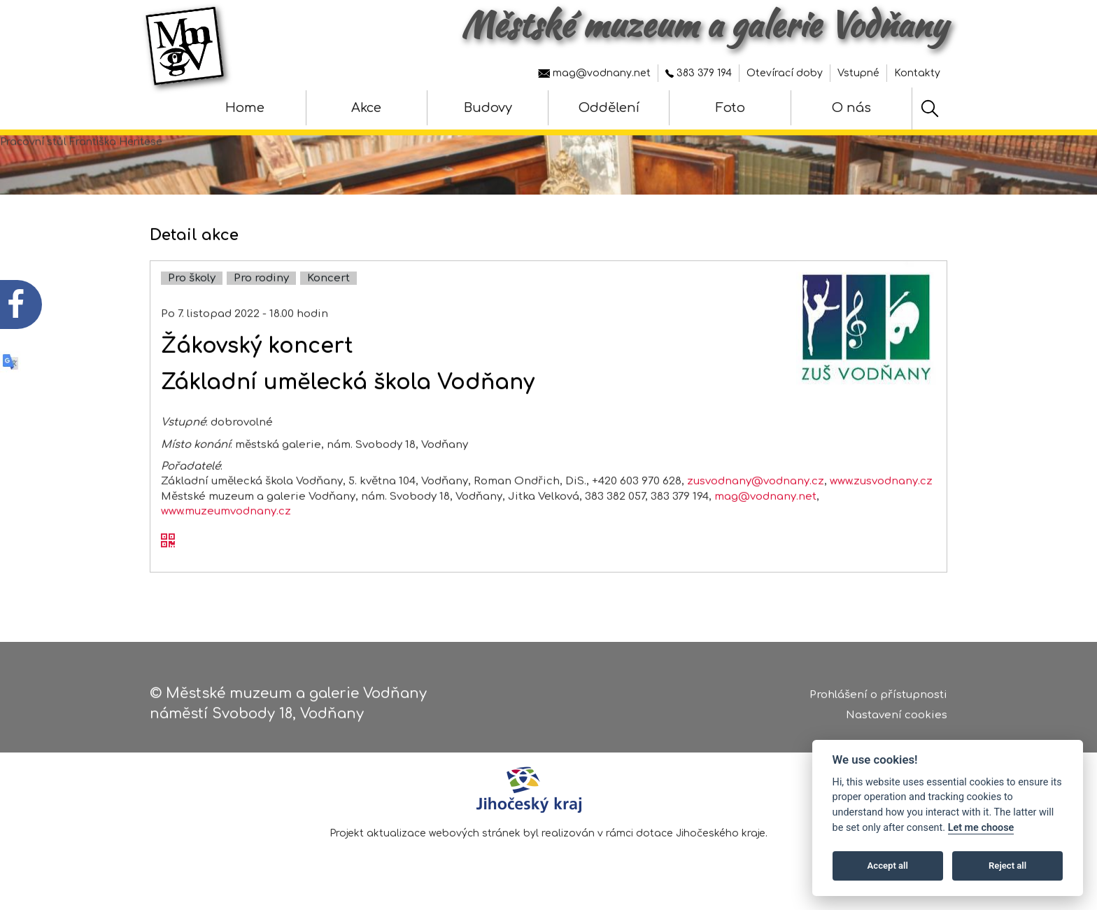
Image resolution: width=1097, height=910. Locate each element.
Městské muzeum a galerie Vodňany (704, 24)
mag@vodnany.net (594, 73)
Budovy (488, 108)
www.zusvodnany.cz (881, 507)
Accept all (888, 865)
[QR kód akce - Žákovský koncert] (168, 567)
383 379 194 (698, 73)
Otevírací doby (784, 73)
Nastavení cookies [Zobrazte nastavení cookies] (896, 721)
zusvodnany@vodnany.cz (755, 507)
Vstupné (858, 73)
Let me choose (981, 828)
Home (244, 108)
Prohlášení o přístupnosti (878, 702)
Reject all (1007, 865)
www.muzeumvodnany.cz (226, 537)
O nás (851, 108)
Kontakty (917, 73)
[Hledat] (929, 109)
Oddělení (609, 108)
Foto (730, 108)
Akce (366, 108)
